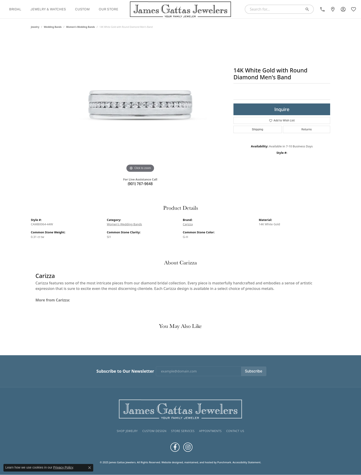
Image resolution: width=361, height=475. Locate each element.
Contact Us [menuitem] (235, 431)
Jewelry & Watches (48, 9)
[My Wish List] (353, 9)
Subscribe (253, 371)
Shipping (257, 129)
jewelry (35, 27)
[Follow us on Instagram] (187, 447)
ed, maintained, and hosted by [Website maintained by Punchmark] (198, 462)
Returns (306, 129)
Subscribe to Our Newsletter (125, 371)
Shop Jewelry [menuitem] (127, 431)
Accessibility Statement (247, 462)
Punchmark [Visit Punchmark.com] (224, 462)
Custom (82, 9)
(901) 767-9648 (140, 183)
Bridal (15, 9)
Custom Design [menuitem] (154, 431)
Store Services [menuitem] (183, 431)
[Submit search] (309, 9)
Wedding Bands (53, 27)
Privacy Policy (63, 467)
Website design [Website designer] (170, 462)
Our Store (108, 9)
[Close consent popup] (89, 467)
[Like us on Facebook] (175, 447)
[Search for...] (275, 9)
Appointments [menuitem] (210, 431)
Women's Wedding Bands (80, 27)
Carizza (188, 224)
